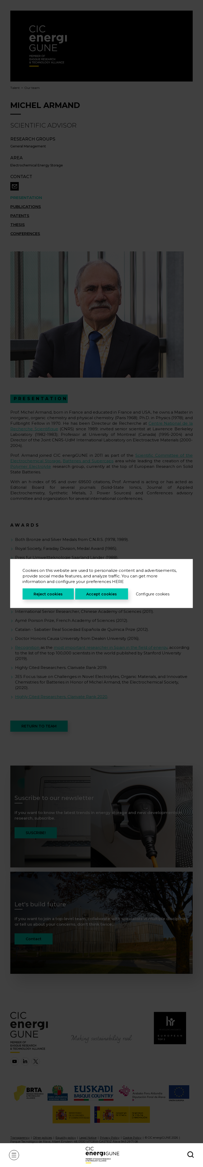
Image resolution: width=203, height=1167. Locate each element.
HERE (118, 581)
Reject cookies (48, 594)
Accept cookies (101, 594)
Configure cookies (152, 594)
